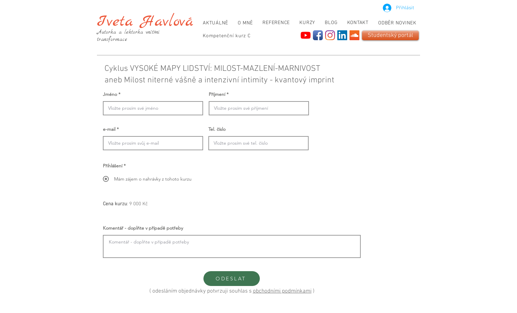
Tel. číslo (217, 129)
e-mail (109, 129)
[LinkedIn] (342, 35)
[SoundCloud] (354, 35)
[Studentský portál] (390, 35)
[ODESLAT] (231, 278)
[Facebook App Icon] (318, 35)
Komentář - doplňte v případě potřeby (143, 228)
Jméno (110, 94)
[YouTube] (306, 35)
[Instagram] (330, 35)
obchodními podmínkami (282, 291)
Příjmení (217, 94)
